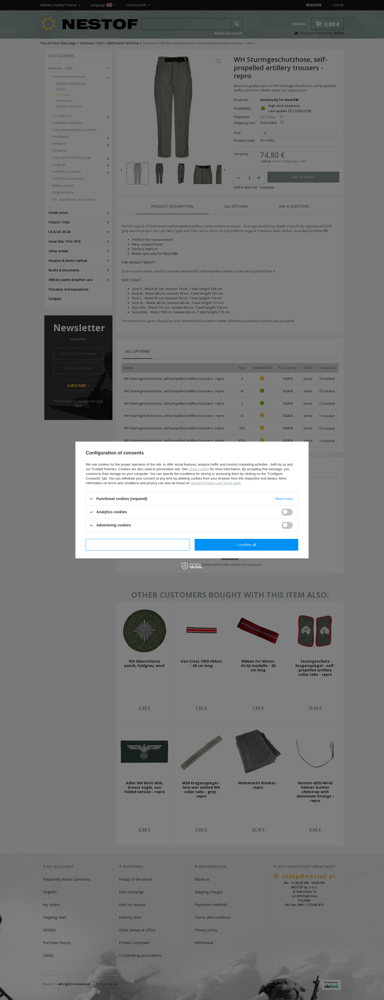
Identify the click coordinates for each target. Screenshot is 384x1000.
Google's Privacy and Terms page (215, 483)
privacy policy (199, 469)
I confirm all (246, 544)
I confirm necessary (137, 544)
